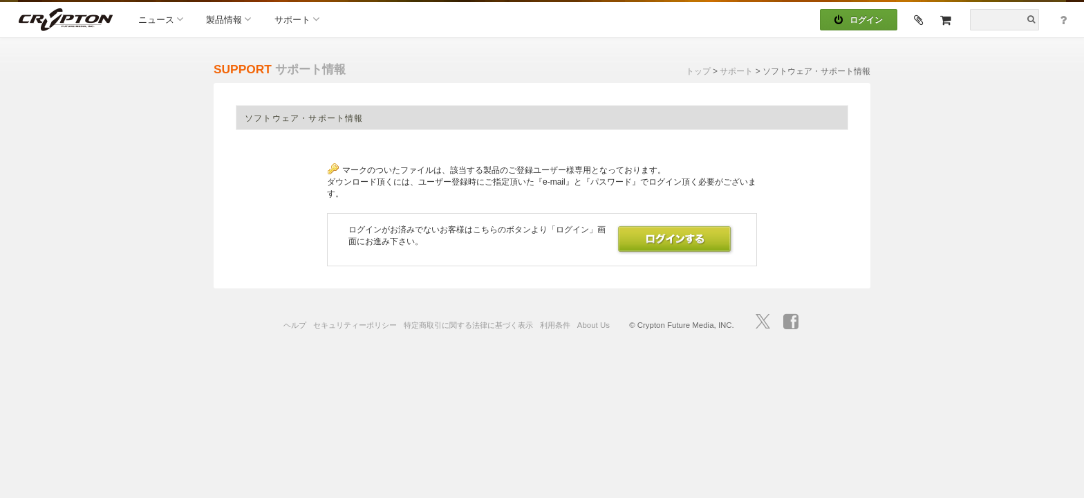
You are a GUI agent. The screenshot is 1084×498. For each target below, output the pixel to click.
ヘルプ (294, 325)
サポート (296, 19)
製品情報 (228, 19)
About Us (593, 325)
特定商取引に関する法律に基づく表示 (468, 325)
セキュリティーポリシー (355, 325)
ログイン (858, 20)
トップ (698, 71)
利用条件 (555, 325)
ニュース (160, 19)
